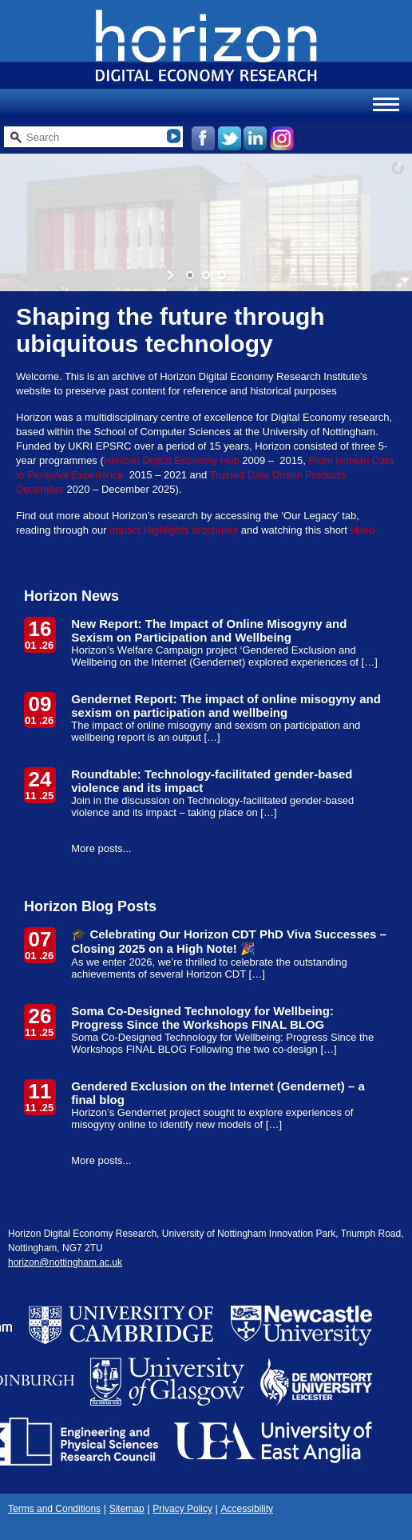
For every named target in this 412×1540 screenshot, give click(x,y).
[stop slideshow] (240, 275)
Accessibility (247, 1508)
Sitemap (127, 1508)
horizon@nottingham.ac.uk (65, 1262)
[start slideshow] (172, 275)
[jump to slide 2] (206, 275)
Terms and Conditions (54, 1508)
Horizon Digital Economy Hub (172, 460)
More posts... (101, 848)
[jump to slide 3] (222, 275)
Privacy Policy (182, 1508)
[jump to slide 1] (190, 275)
